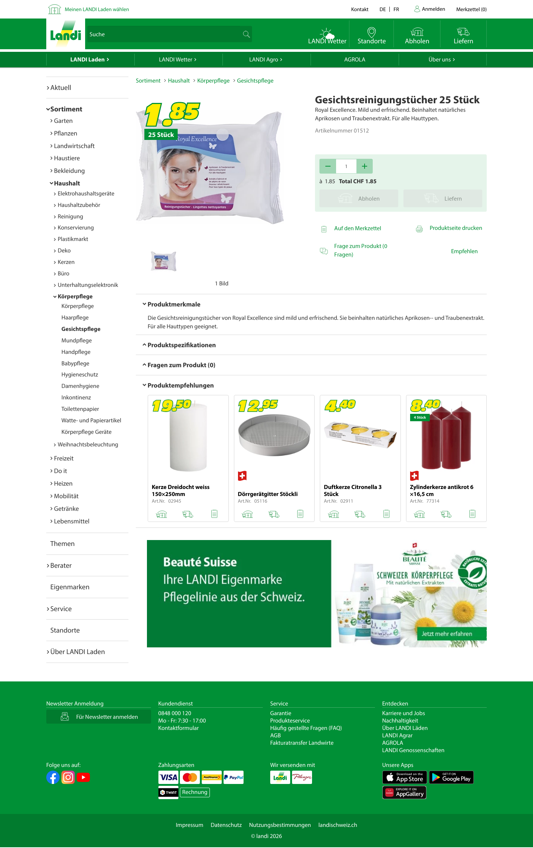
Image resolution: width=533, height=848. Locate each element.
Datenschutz (226, 825)
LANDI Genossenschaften (413, 750)
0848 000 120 (174, 713)
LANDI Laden (87, 59)
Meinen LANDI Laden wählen (97, 9)
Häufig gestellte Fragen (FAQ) (306, 728)
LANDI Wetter (175, 59)
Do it (60, 470)
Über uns (440, 59)
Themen (62, 543)
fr (396, 9)
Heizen (63, 483)
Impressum (189, 825)
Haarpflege (75, 317)
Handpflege (76, 352)
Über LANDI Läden (405, 728)
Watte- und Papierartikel (91, 420)
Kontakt (360, 9)
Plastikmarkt (73, 239)
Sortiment (66, 108)
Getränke (66, 508)
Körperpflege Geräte (86, 432)
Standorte (65, 630)
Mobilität (66, 496)
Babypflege (75, 363)
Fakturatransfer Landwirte (301, 743)
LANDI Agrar (397, 735)
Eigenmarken (70, 586)
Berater (61, 565)
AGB (275, 735)
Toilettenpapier (80, 409)
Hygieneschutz (79, 374)
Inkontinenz (76, 397)
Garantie (280, 713)
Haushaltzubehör (79, 205)
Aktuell (60, 87)
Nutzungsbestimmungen (280, 825)
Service (61, 608)
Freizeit (64, 458)
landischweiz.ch (337, 825)
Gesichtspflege (80, 329)
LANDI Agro (263, 59)
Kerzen (66, 262)
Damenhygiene (80, 386)
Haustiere (67, 158)
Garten (63, 120)
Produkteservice (290, 720)
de (383, 9)
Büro (63, 273)
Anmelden (433, 8)
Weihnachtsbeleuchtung (88, 444)
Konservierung (76, 227)
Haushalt (67, 183)
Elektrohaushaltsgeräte (86, 193)
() (471, 9)
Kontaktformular (178, 728)
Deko (64, 250)
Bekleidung (69, 170)
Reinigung (70, 216)
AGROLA (354, 59)
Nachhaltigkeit (400, 720)
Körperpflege (75, 296)
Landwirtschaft (74, 145)
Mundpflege (76, 340)
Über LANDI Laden (77, 651)
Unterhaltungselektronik (88, 285)
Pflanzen (65, 133)
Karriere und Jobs (403, 713)
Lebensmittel (72, 521)
